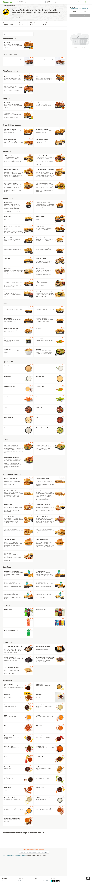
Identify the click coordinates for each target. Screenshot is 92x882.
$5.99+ (62, 225)
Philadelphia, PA (10, 855)
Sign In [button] (81, 2)
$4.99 (31, 618)
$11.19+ (62, 101)
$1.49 (63, 337)
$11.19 (62, 57)
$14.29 (62, 267)
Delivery (74, 11)
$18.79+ (31, 181)
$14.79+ (62, 527)
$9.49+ (31, 591)
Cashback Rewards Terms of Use (42, 880)
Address (21, 1)
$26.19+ (31, 41)
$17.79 (31, 456)
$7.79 (31, 290)
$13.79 (31, 225)
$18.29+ (31, 477)
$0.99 (31, 395)
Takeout (85, 11)
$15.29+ (31, 128)
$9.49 (63, 570)
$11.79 (31, 267)
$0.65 (31, 406)
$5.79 (63, 618)
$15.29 (62, 279)
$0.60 (31, 364)
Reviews (9, 28)
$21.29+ (62, 215)
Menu (4, 28)
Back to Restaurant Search (9, 5)
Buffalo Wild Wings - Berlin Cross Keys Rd (79, 8)
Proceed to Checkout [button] (80, 15)
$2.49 (31, 666)
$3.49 (31, 629)
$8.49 (31, 645)
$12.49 (62, 201)
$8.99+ (31, 570)
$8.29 (63, 236)
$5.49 (31, 337)
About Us (4, 880)
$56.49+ (62, 73)
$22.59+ (31, 84)
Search (48, 1)
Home (4, 855)
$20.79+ (62, 154)
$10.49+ (31, 527)
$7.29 (63, 246)
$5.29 (31, 348)
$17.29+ (31, 154)
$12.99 (31, 57)
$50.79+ (31, 73)
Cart (88, 2)
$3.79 (63, 608)
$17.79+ (31, 489)
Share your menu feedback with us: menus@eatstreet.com (33, 849)
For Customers (21, 880)
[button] (87, 2)
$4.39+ (31, 215)
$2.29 (31, 608)
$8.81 (31, 201)
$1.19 (63, 426)
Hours (15, 28)
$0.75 (31, 416)
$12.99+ (31, 101)
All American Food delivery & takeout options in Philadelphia (33, 852)
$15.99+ (31, 111)
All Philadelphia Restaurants (21, 855)
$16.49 (31, 279)
